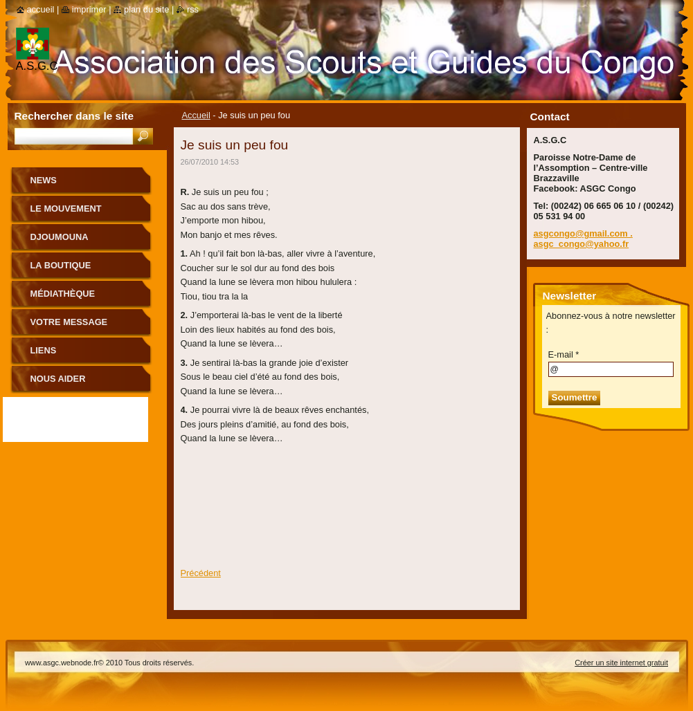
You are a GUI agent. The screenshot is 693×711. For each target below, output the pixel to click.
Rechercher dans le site (74, 116)
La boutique (60, 265)
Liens (43, 350)
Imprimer (89, 9)
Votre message (69, 322)
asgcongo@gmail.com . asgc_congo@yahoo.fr (583, 238)
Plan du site (146, 9)
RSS (193, 9)
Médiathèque (63, 293)
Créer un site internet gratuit (621, 662)
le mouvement (66, 208)
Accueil (196, 115)
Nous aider (58, 378)
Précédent (201, 573)
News (43, 180)
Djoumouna (59, 237)
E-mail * (563, 354)
